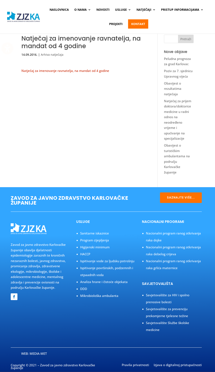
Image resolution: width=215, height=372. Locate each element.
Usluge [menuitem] (121, 10)
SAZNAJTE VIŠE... (181, 197)
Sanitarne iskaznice (94, 233)
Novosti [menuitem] (103, 10)
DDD (83, 289)
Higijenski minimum (95, 247)
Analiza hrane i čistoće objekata (104, 282)
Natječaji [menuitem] (143, 10)
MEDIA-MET (38, 353)
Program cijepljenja (94, 240)
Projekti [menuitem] (116, 24)
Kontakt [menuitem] (138, 24)
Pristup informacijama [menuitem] (180, 10)
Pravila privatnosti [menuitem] (135, 365)
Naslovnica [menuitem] (59, 10)
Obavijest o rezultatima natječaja (172, 88)
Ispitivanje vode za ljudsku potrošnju (107, 261)
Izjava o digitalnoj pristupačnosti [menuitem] (178, 365)
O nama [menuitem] (80, 10)
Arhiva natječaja (52, 55)
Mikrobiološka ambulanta (99, 296)
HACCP (85, 254)
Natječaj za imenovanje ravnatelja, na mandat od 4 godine (65, 71)
